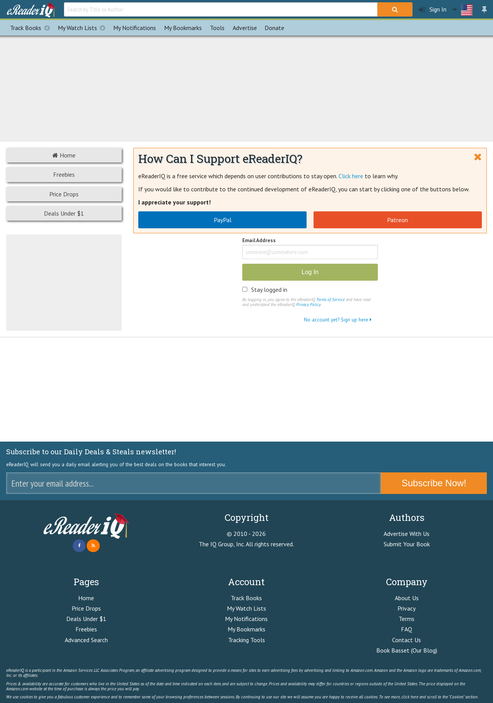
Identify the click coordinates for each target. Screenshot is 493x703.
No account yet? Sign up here (338, 319)
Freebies (64, 174)
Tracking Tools (246, 640)
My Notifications (246, 619)
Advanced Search (86, 640)
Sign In (432, 9)
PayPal (222, 220)
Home (63, 155)
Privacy (406, 608)
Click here (351, 176)
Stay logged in (269, 289)
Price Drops (64, 194)
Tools (217, 28)
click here (409, 697)
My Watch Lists (83, 27)
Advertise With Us (406, 533)
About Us (407, 598)
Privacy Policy (308, 304)
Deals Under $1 (64, 213)
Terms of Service (330, 299)
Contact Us (406, 640)
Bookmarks (183, 28)
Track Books (32, 27)
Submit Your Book (407, 544)
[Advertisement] (246, 87)
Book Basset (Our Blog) (406, 650)
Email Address (259, 241)
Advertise (245, 28)
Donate (274, 28)
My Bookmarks (246, 629)
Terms (406, 619)
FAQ (406, 629)
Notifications (134, 28)
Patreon (397, 220)
